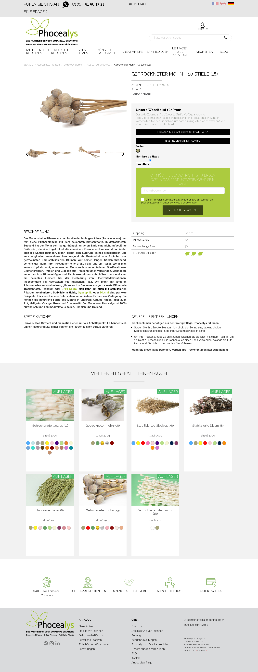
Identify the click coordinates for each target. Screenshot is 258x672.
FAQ (134, 653)
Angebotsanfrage (141, 662)
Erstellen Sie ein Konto (183, 140)
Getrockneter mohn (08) (103, 425)
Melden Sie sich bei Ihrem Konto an (182, 131)
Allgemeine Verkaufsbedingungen (204, 619)
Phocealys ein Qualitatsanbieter (149, 644)
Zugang (136, 635)
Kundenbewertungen (144, 639)
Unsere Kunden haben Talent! (148, 648)
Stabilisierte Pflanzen (91, 630)
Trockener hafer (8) (50, 510)
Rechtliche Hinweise (196, 624)
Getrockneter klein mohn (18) (155, 512)
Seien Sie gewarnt (183, 210)
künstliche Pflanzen (90, 639)
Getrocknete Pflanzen (91, 635)
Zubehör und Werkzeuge (94, 644)
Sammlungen (87, 648)
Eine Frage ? (36, 11)
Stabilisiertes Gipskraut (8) (155, 425)
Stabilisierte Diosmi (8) (208, 425)
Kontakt (138, 4)
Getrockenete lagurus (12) (50, 425)
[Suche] (190, 37)
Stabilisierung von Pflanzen (147, 630)
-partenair (201, 650)
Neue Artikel (86, 626)
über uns (136, 626)
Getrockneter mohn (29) (103, 510)
